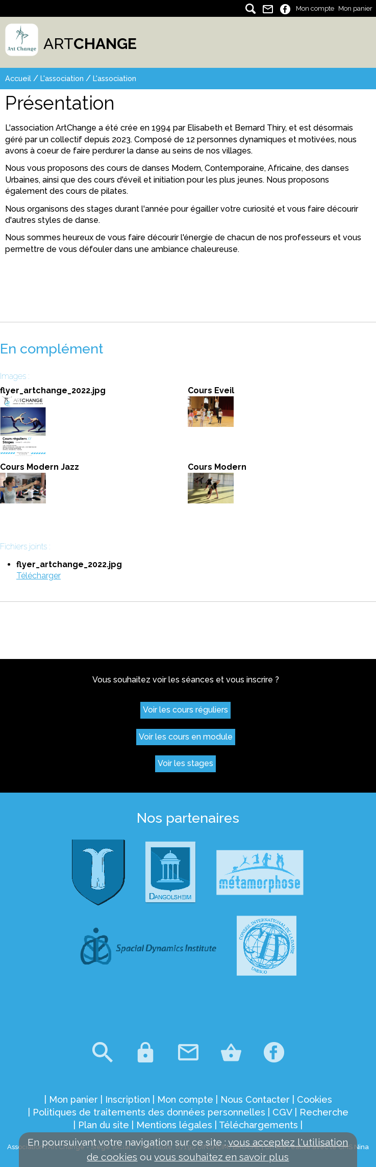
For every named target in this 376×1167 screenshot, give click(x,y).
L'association (62, 78)
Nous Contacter (255, 1099)
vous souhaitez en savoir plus (221, 1156)
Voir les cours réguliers (185, 710)
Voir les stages (185, 763)
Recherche (323, 1112)
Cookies (314, 1099)
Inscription (127, 1099)
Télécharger (38, 575)
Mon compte (315, 8)
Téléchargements (258, 1125)
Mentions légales (174, 1125)
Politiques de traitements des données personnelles (149, 1112)
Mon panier (355, 8)
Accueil (18, 78)
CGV (282, 1112)
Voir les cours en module (186, 737)
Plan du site (103, 1125)
